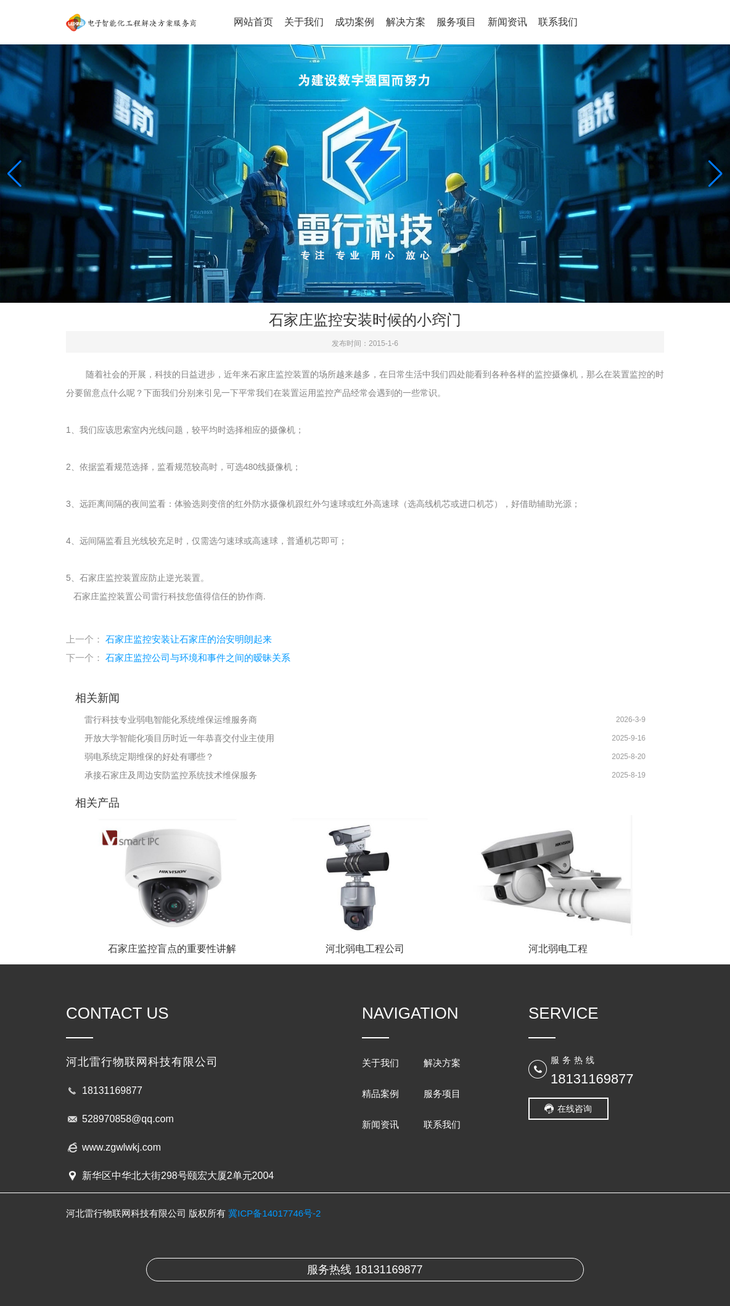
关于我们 (304, 22)
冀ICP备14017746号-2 (274, 1213)
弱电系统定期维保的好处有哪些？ (149, 757)
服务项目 (456, 22)
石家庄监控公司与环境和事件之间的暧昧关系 (197, 657)
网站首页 (253, 22)
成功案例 (354, 22)
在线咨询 (574, 1109)
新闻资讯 (507, 22)
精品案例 (380, 1093)
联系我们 (558, 22)
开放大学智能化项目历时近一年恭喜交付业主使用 (179, 738)
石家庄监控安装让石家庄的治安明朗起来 (188, 639)
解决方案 (405, 22)
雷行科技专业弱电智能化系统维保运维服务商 (170, 720)
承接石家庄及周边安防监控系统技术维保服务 (170, 775)
